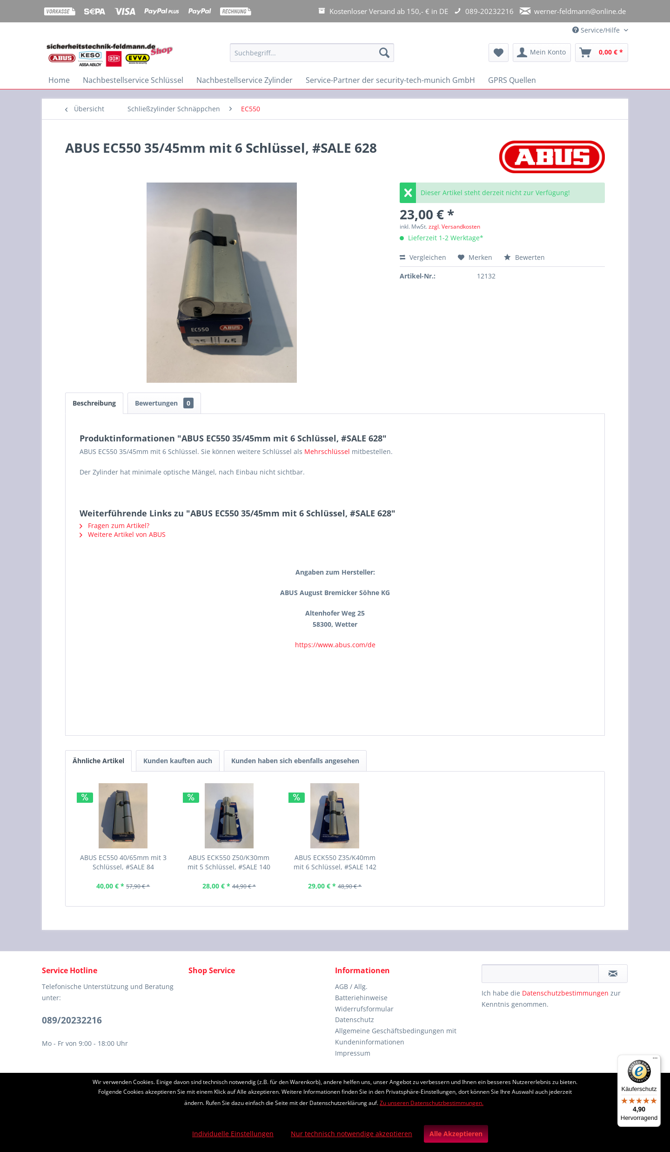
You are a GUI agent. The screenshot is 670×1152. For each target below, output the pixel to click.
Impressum (352, 1053)
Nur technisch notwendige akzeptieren (351, 1133)
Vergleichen (423, 257)
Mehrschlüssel (327, 451)
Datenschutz (354, 1019)
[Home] (59, 80)
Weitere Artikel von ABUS (123, 534)
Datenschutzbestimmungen (565, 993)
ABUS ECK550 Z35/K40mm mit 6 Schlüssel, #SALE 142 (335, 862)
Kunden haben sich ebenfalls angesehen (295, 760)
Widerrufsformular (364, 1008)
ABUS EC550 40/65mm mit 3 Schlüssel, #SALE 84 (123, 862)
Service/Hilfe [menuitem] (597, 30)
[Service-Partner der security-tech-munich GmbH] (390, 80)
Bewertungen (164, 403)
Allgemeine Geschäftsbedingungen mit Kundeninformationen (395, 1036)
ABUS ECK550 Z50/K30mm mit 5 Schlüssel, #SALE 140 (229, 862)
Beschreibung (94, 403)
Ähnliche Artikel (98, 760)
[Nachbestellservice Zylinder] (244, 80)
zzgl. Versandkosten (454, 226)
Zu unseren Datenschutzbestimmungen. (431, 1103)
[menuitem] (312, 57)
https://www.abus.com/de (335, 644)
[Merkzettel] (499, 52)
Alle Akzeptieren (455, 1133)
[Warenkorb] (601, 52)
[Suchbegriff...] (312, 52)
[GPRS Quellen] (512, 80)
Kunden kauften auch (177, 760)
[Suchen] (384, 52)
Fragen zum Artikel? (114, 525)
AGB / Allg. (351, 986)
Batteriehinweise (361, 997)
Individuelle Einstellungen (233, 1133)
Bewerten (524, 257)
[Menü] (655, 1060)
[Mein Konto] (542, 52)
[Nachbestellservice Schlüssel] (133, 80)
